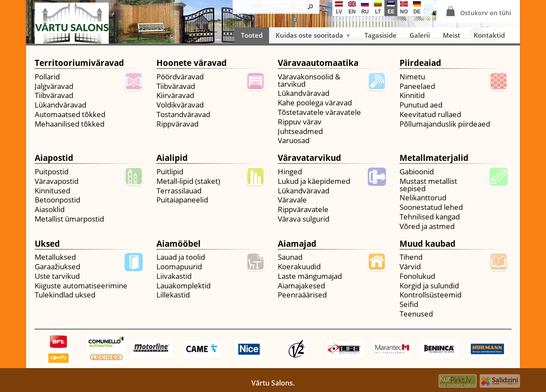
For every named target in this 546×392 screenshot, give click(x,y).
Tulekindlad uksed (65, 295)
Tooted (252, 35)
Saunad (290, 257)
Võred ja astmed (427, 226)
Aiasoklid (50, 209)
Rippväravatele (303, 209)
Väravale (292, 200)
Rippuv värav (300, 122)
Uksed (47, 244)
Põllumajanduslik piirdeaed (445, 124)
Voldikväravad (180, 105)
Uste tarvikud (57, 276)
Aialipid (172, 158)
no (404, 8)
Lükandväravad (60, 105)
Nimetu (412, 77)
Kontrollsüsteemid (431, 295)
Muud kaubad (427, 244)
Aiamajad (297, 244)
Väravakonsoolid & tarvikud (309, 80)
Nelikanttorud (423, 198)
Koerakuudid (299, 267)
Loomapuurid (179, 267)
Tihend (411, 257)
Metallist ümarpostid (69, 219)
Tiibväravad (54, 95)
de (417, 8)
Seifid (409, 304)
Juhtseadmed (300, 131)
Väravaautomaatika (318, 64)
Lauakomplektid (183, 286)
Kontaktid (489, 35)
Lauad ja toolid (180, 257)
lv (339, 8)
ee (391, 8)
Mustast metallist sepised (428, 185)
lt (378, 8)
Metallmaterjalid (434, 158)
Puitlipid (169, 172)
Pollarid (47, 77)
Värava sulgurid (303, 219)
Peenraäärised (302, 295)
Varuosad (293, 140)
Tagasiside (380, 35)
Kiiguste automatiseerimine (81, 286)
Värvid (410, 267)
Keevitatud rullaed (430, 114)
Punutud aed (421, 105)
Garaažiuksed (57, 267)
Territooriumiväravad (79, 64)
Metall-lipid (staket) (188, 181)
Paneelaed (417, 86)
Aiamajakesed (301, 286)
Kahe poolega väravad (315, 103)
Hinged (290, 172)
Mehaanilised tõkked (69, 124)
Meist (451, 35)
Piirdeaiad (420, 64)
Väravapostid (56, 181)
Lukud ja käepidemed (314, 181)
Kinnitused (52, 191)
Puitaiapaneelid (182, 200)
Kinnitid (412, 95)
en (352, 8)
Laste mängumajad (310, 276)
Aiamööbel (178, 244)
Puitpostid (51, 172)
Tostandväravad (183, 114)
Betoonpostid (57, 200)
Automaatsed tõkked (70, 114)
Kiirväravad (175, 95)
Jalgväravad (54, 86)
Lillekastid (173, 295)
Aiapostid (54, 158)
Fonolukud (417, 276)
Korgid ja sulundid (429, 286)
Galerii (420, 35)
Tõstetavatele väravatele (319, 112)
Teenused (416, 314)
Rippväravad (177, 124)
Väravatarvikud (309, 158)
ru (365, 8)
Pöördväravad (180, 77)
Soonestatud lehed (431, 207)
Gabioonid (417, 172)
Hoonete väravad (191, 64)
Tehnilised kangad (430, 217)
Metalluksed (55, 257)
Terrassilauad (179, 191)
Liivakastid (174, 276)
